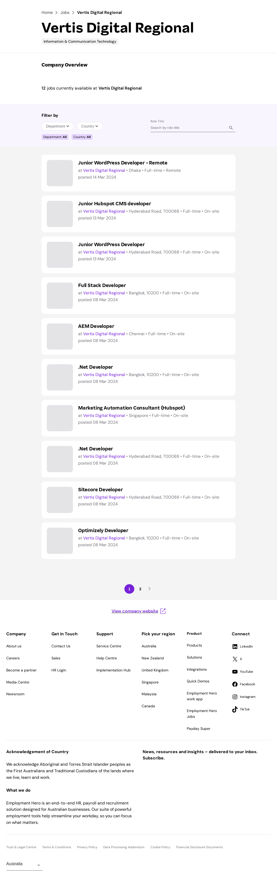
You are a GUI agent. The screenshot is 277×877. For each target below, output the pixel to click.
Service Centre (108, 646)
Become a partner (21, 670)
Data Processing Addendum (124, 847)
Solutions (194, 657)
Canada (148, 706)
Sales (55, 658)
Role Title (157, 121)
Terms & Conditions (56, 847)
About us (13, 646)
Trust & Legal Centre (21, 847)
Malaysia (149, 694)
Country (89, 126)
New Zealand (153, 658)
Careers (13, 658)
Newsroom (15, 694)
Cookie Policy (160, 847)
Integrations (197, 669)
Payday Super (198, 728)
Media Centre (17, 682)
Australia (149, 646)
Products (194, 645)
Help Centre (106, 658)
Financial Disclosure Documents (199, 847)
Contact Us (60, 646)
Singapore (150, 682)
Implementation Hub (113, 670)
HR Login (58, 670)
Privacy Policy (87, 847)
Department (57, 126)
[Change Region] (24, 865)
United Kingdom (155, 670)
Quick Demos (198, 681)
